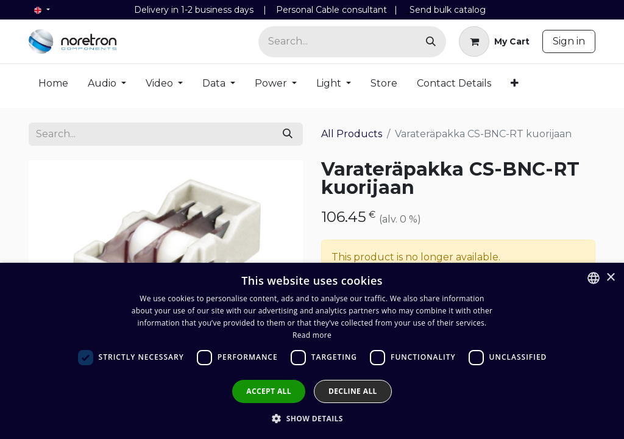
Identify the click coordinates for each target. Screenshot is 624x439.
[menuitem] (53, 85)
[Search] (431, 41)
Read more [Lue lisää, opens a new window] (312, 335)
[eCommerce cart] (494, 41)
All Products (351, 134)
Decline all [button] (352, 391)
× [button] (610, 277)
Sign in (569, 41)
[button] (312, 418)
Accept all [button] (268, 391)
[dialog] (312, 351)
